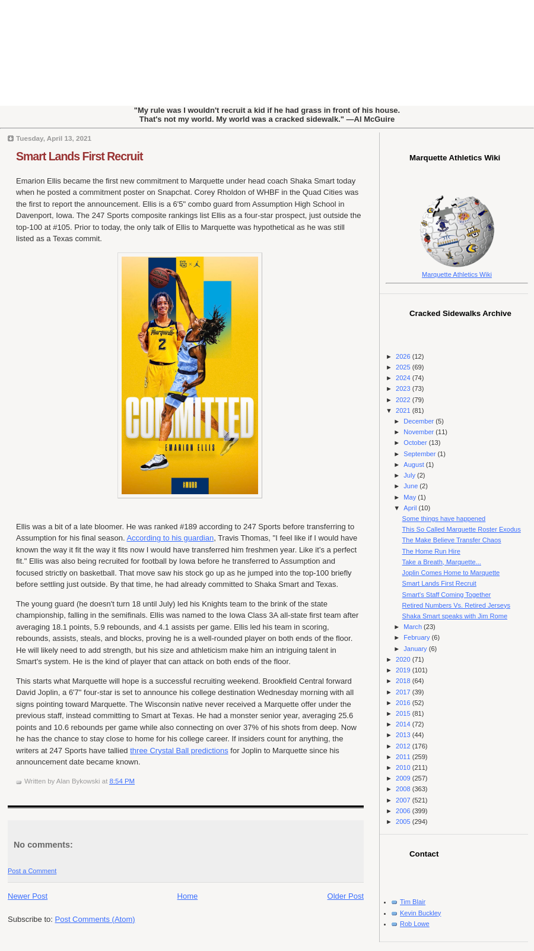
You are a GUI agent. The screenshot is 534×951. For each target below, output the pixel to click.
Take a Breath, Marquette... (441, 561)
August (414, 464)
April (410, 507)
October (415, 442)
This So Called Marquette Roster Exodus (461, 529)
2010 (404, 767)
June (411, 485)
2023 (404, 388)
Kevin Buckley (420, 913)
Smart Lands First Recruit (79, 156)
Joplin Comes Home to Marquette (451, 572)
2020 (404, 659)
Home (187, 896)
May (410, 497)
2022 (404, 399)
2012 (404, 746)
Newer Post (27, 896)
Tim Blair (412, 901)
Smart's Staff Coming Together (446, 594)
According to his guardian (170, 537)
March (413, 626)
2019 (404, 670)
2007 (404, 800)
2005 (404, 821)
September (420, 453)
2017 (404, 692)
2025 (404, 367)
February (417, 637)
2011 (404, 756)
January (415, 648)
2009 (404, 778)
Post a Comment (32, 870)
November (419, 431)
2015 (404, 713)
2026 (404, 356)
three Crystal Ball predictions (179, 750)
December (419, 421)
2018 (404, 680)
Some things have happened (444, 518)
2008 (404, 788)
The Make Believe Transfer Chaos (451, 540)
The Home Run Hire (431, 551)
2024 (404, 377)
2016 (404, 702)
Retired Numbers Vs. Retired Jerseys (456, 605)
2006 (404, 810)
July (410, 475)
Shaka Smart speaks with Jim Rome (454, 616)
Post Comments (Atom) (95, 919)
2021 (404, 410)
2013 (404, 734)
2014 (404, 724)
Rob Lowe (415, 923)
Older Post (346, 896)
